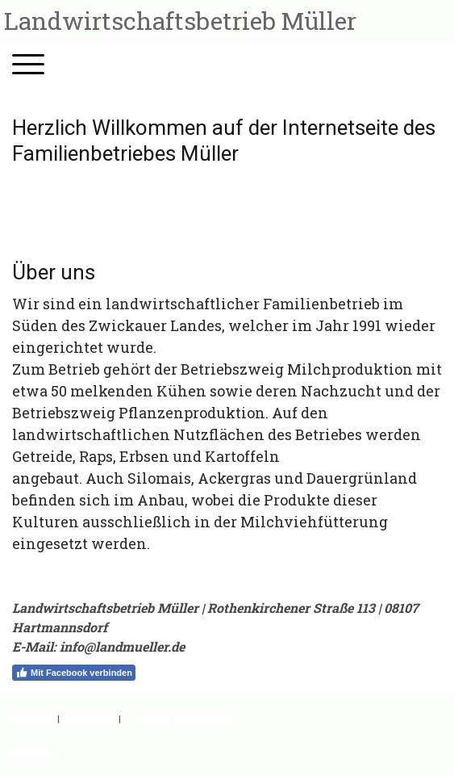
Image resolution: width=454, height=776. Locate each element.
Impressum (31, 718)
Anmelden (30, 751)
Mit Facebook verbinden (73, 672)
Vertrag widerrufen (181, 718)
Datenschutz (89, 718)
